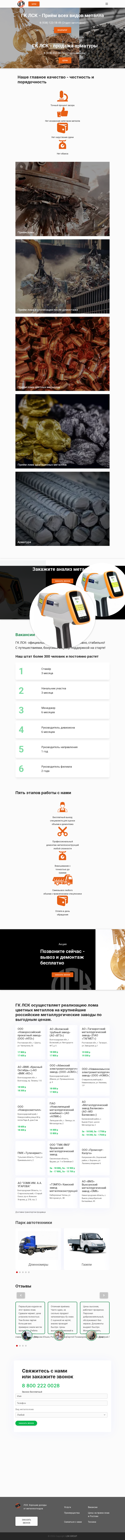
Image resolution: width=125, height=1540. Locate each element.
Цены (34, 4)
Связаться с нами (73, 1522)
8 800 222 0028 (41, 1386)
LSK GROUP (71, 1536)
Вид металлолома (24, 1409)
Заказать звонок (62, 581)
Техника (92, 1522)
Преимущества (72, 1513)
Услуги (67, 1507)
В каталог (63, 30)
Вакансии (92, 1507)
